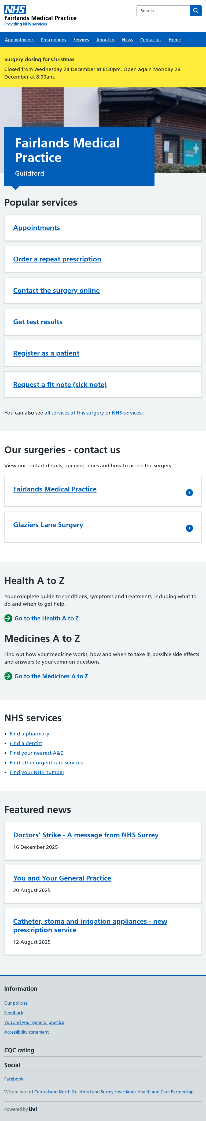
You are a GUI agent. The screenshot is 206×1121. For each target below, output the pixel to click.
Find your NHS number (37, 772)
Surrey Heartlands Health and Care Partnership (147, 1091)
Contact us (150, 39)
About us (105, 39)
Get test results (37, 321)
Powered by (20, 1109)
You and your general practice (34, 1022)
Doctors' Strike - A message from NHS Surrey (86, 835)
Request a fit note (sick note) (60, 384)
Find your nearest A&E (36, 753)
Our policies (15, 1003)
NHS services (126, 413)
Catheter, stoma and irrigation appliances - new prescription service (90, 925)
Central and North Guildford (62, 1091)
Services (81, 39)
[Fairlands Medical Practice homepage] (40, 16)
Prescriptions (53, 39)
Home (175, 39)
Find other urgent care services (46, 763)
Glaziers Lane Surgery (48, 524)
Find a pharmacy (29, 734)
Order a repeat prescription (57, 259)
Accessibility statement (26, 1032)
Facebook (14, 1079)
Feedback (13, 1012)
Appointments (19, 39)
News (127, 39)
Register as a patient (46, 353)
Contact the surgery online (56, 290)
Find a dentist (26, 743)
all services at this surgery (74, 413)
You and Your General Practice (62, 878)
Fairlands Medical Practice (55, 489)
